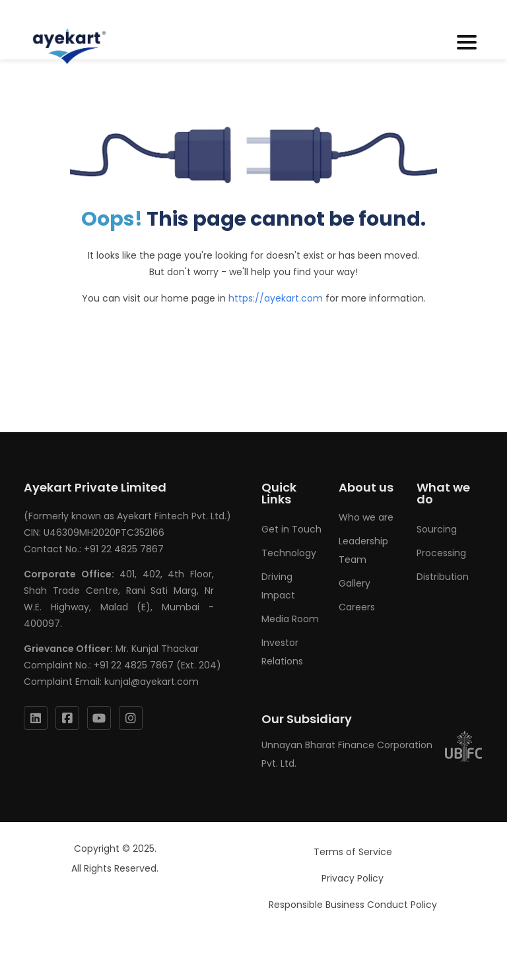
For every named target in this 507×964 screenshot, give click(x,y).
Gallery (354, 583)
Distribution (443, 576)
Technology (288, 553)
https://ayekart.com (275, 298)
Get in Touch (291, 529)
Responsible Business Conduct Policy (353, 904)
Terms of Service (353, 851)
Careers (357, 607)
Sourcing (437, 529)
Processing (441, 553)
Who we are (366, 517)
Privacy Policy (352, 878)
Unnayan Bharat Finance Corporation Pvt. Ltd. (372, 754)
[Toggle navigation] (466, 42)
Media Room (290, 619)
